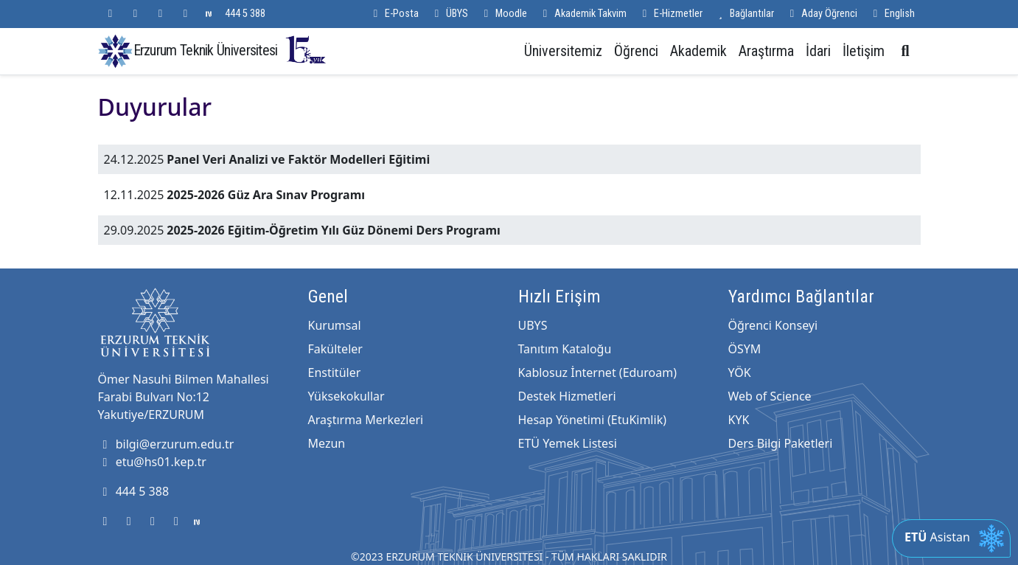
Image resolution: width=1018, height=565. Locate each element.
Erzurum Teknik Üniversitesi (230, 50)
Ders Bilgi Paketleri (780, 443)
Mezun (327, 443)
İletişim (864, 51)
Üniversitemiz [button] (563, 51)
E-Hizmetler (670, 13)
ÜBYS (449, 13)
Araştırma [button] (766, 51)
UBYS (533, 325)
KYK (739, 420)
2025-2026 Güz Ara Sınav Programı (266, 195)
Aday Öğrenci (821, 13)
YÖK (739, 372)
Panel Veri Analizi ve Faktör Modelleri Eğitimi (298, 159)
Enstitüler (334, 372)
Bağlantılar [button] (744, 13)
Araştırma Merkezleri (366, 420)
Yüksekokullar (346, 396)
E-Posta (394, 13)
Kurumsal (334, 325)
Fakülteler (335, 349)
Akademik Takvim (583, 13)
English (892, 13)
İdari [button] (818, 51)
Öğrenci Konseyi (773, 325)
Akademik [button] (698, 51)
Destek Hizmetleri (567, 396)
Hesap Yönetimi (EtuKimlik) (592, 420)
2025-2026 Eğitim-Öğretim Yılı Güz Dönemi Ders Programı (333, 230)
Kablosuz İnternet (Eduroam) (597, 372)
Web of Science (770, 396)
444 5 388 (245, 13)
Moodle (503, 13)
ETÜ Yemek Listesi (567, 443)
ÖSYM (744, 349)
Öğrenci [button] (636, 51)
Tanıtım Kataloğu (565, 349)
